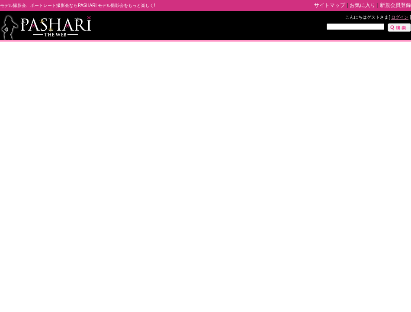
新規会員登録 (395, 5)
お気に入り (363, 5)
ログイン (399, 17)
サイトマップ (329, 5)
